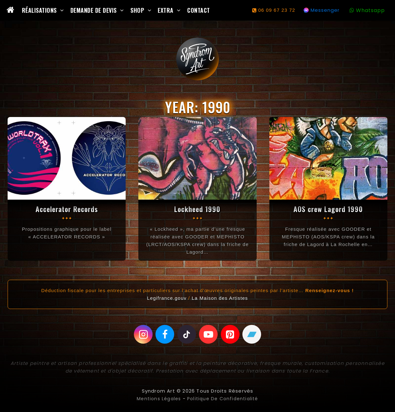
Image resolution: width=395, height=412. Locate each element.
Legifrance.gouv (167, 298)
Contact (198, 10)
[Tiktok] (186, 334)
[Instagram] (142, 334)
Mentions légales (156, 398)
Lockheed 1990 (197, 208)
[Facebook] (164, 334)
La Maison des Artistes (220, 298)
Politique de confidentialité (224, 398)
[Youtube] (208, 334)
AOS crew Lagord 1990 (328, 208)
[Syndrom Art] (197, 59)
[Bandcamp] (252, 334)
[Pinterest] (230, 334)
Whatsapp (370, 10)
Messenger (325, 10)
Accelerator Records (66, 208)
